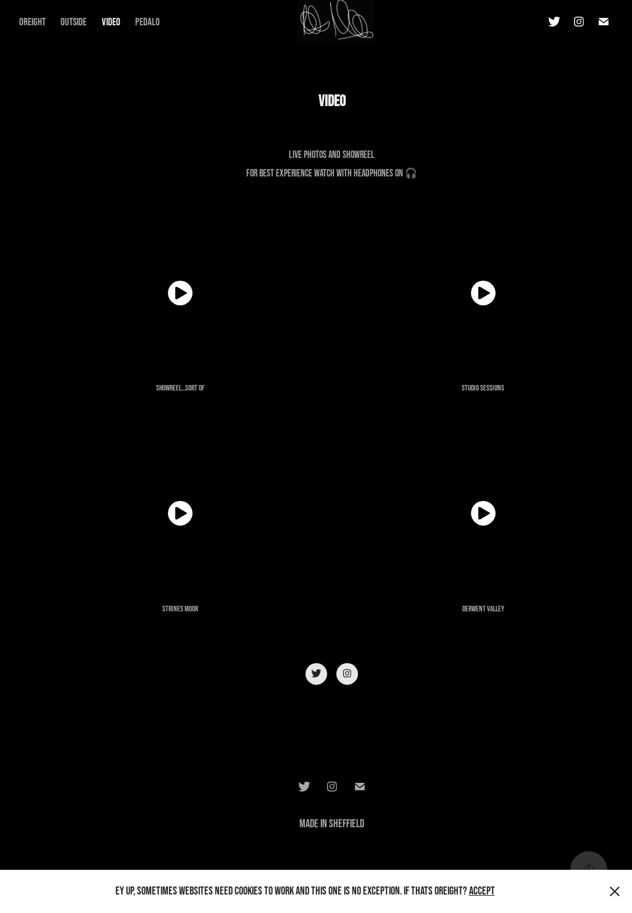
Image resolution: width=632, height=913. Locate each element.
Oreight (32, 21)
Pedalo (147, 21)
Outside (73, 21)
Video (111, 21)
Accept (482, 891)
